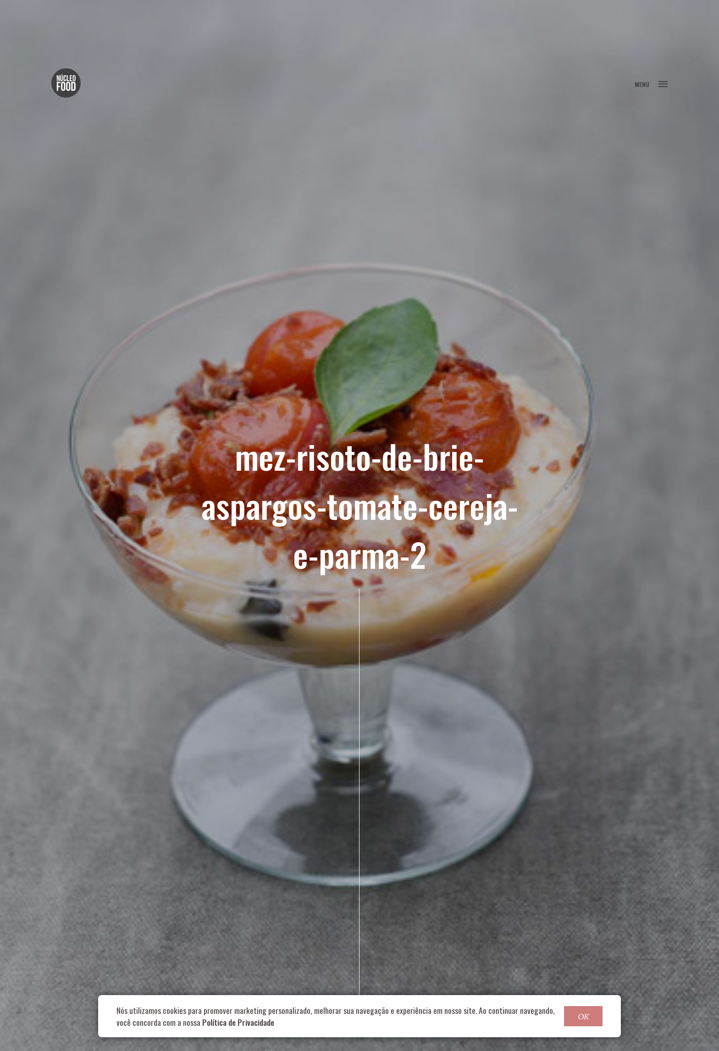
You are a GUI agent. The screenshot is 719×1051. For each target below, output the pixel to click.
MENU (651, 84)
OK (583, 1016)
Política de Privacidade (238, 1022)
